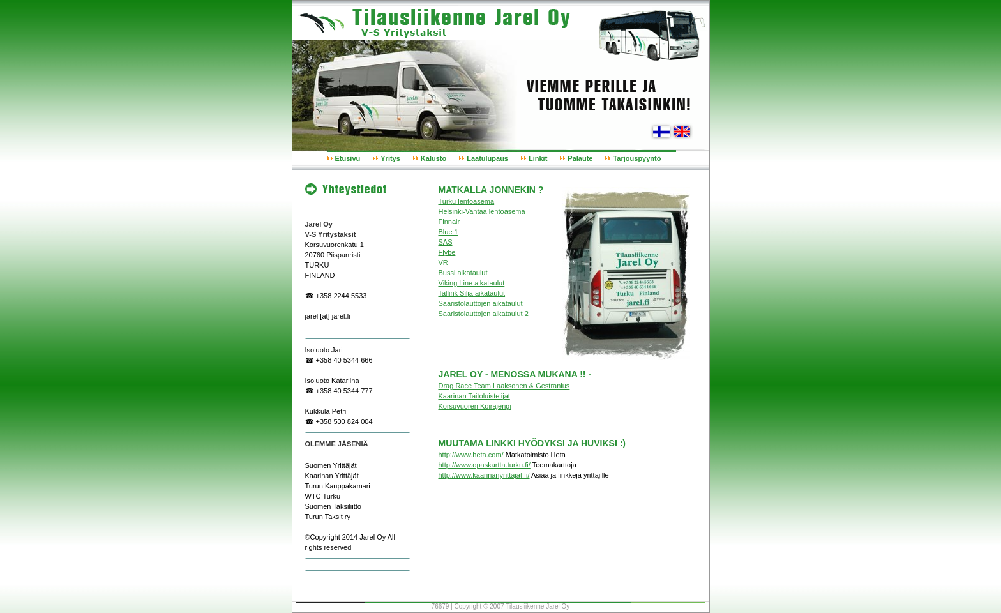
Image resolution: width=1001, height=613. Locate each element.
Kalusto (433, 158)
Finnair (449, 221)
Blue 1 (448, 232)
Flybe (447, 252)
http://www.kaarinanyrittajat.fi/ (484, 475)
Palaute (580, 158)
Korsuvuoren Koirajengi (475, 406)
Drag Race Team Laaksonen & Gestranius (504, 386)
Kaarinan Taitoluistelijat (474, 396)
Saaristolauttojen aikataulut (481, 303)
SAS (446, 242)
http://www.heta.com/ (471, 454)
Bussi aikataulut (463, 272)
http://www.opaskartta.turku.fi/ (485, 465)
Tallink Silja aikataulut (472, 293)
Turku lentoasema (467, 201)
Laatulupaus (487, 158)
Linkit (538, 158)
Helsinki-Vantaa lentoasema (482, 211)
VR (443, 262)
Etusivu (348, 158)
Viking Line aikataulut (472, 283)
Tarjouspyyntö (637, 158)
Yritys (390, 158)
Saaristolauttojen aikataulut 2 (484, 313)
